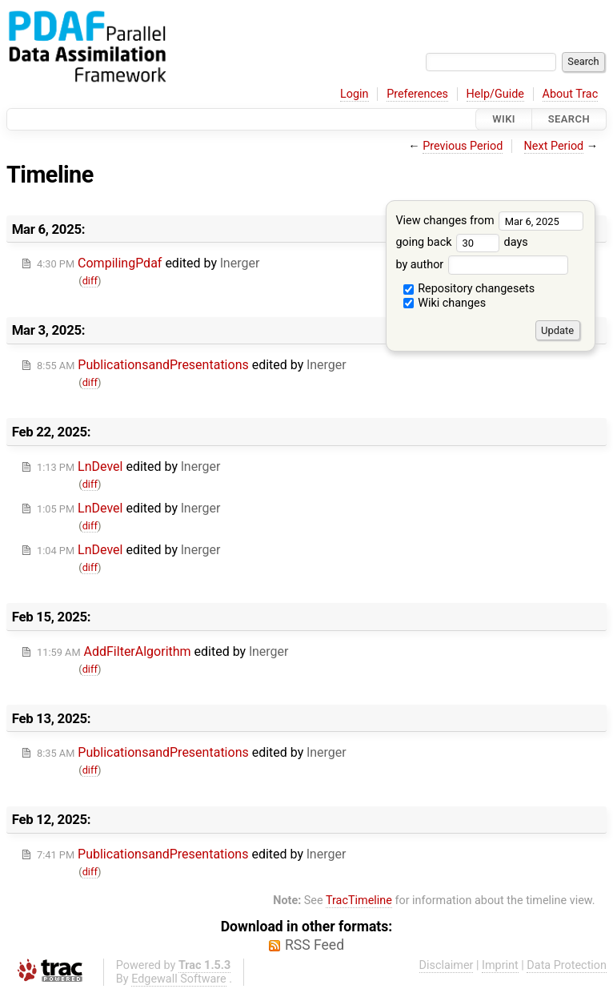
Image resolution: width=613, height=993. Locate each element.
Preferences (417, 94)
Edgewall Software (178, 979)
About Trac (571, 94)
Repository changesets (469, 288)
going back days (461, 242)
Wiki (503, 119)
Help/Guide (495, 94)
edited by (148, 263)
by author (481, 264)
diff (90, 281)
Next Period (554, 146)
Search (569, 119)
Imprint (500, 965)
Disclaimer (446, 965)
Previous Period (463, 146)
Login (354, 94)
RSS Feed (314, 945)
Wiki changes (445, 303)
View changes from (489, 220)
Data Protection (567, 965)
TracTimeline (359, 900)
